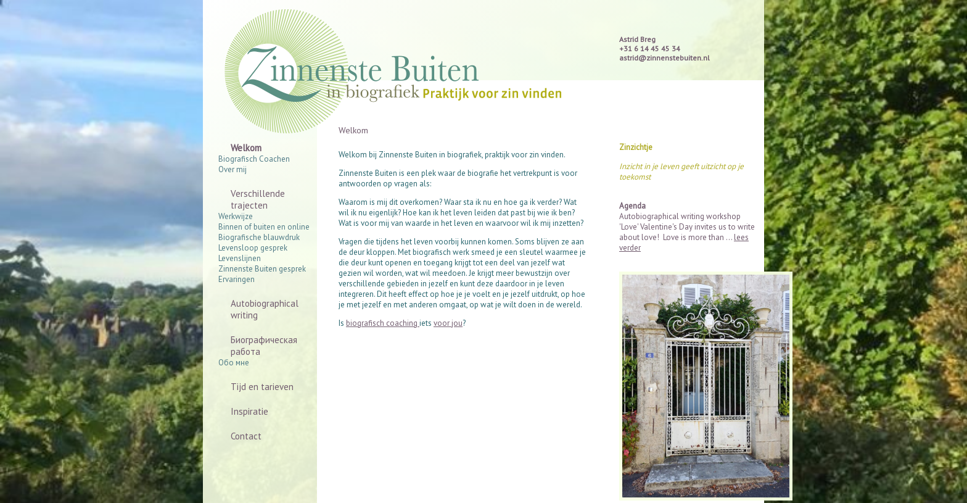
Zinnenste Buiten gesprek (262, 269)
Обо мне (233, 362)
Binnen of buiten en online (264, 227)
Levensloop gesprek (252, 248)
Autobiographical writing (264, 309)
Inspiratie (249, 411)
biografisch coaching (382, 323)
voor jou (448, 323)
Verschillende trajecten (258, 199)
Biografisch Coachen (254, 159)
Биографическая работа (264, 345)
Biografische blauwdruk (259, 237)
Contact (246, 436)
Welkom (246, 148)
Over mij (232, 169)
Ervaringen (236, 279)
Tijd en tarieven (262, 387)
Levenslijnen (239, 258)
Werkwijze (235, 216)
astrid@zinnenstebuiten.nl (664, 57)
